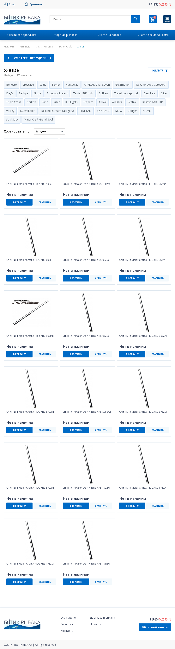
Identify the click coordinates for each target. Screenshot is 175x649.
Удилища (25, 47)
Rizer (56, 102)
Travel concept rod (126, 93)
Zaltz (45, 102)
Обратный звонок (155, 627)
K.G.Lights (71, 102)
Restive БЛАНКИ (152, 102)
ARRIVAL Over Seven (97, 84)
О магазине (68, 617)
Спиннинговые (44, 47)
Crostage (28, 84)
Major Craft (65, 47)
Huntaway (72, 84)
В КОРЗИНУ (19, 202)
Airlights (117, 102)
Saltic (42, 84)
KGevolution (27, 111)
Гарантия (67, 624)
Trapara (88, 102)
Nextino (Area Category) (151, 84)
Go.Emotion (122, 84)
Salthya (23, 93)
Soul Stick (12, 119)
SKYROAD (103, 111)
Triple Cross (13, 102)
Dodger (132, 111)
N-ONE (146, 111)
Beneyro (11, 84)
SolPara (104, 93)
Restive (132, 102)
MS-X (118, 111)
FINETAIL (85, 111)
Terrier (56, 84)
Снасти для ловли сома (153, 35)
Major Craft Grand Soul (38, 119)
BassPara (149, 93)
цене (43, 131)
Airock (37, 93)
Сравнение (36, 4)
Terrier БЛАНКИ (83, 93)
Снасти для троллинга (22, 35)
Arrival (102, 102)
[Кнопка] (167, 19)
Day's (9, 93)
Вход (11, 4)
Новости (95, 624)
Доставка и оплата (102, 617)
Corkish (31, 102)
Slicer (164, 93)
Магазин (9, 47)
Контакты (67, 631)
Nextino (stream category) (57, 111)
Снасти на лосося (109, 35)
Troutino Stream (57, 93)
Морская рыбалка (65, 35)
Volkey (10, 111)
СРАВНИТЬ (45, 202)
